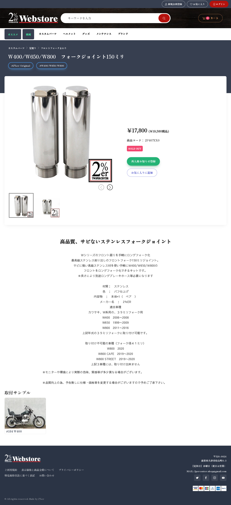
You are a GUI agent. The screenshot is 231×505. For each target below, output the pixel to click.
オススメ (13, 34)
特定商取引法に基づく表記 (20, 475)
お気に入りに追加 (142, 172)
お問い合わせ (46, 475)
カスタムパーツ (47, 34)
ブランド (123, 34)
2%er (41, 498)
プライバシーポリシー (71, 470)
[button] (110, 187)
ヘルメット (69, 34)
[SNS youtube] (223, 478)
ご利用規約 (11, 470)
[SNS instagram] (214, 478)
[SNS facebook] (206, 478)
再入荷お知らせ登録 (143, 161)
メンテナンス (103, 34)
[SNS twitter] (197, 478)
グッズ (86, 34)
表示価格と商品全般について (37, 470)
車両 (28, 34)
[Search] (111, 18)
